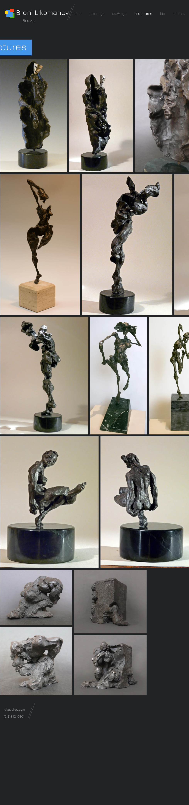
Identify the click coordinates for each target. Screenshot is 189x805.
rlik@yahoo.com (14, 709)
